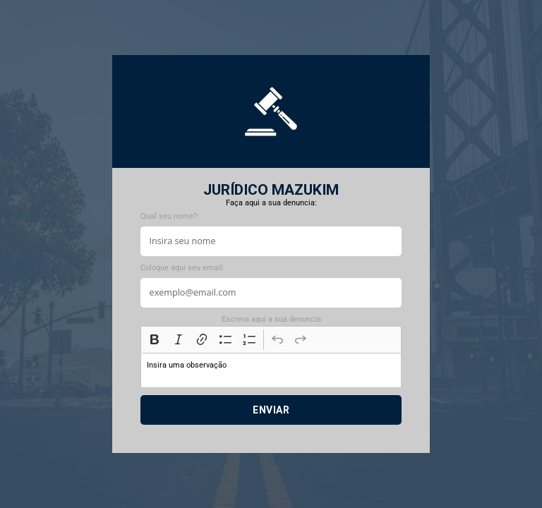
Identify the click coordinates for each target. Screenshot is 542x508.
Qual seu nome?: (169, 216)
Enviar (271, 410)
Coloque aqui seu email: (182, 267)
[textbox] (271, 370)
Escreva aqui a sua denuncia (271, 319)
